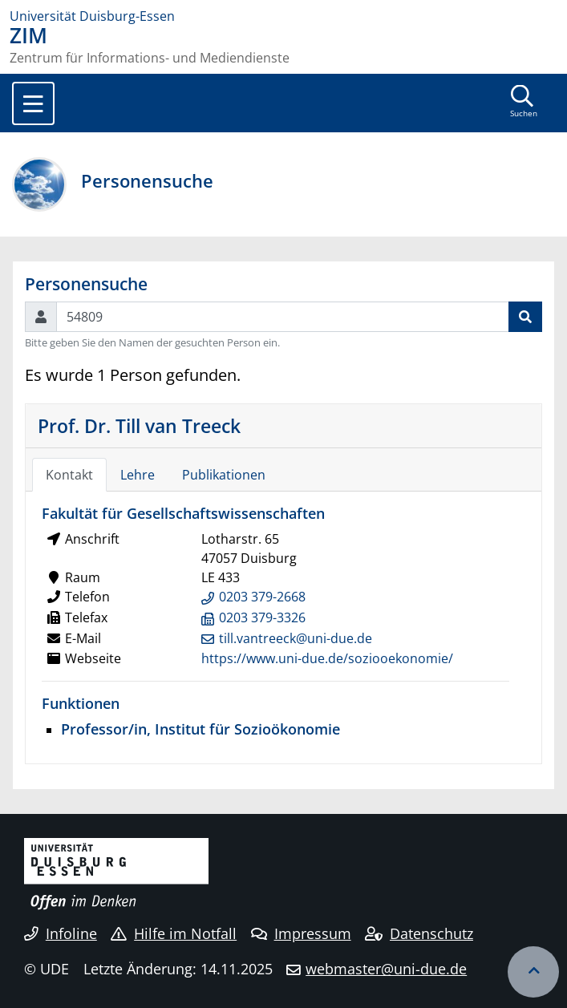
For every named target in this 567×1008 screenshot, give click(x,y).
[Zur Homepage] (283, 16)
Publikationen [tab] (223, 475)
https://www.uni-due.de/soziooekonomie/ (327, 658)
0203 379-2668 (262, 596)
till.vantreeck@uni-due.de (295, 638)
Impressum (301, 933)
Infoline (60, 933)
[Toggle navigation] (33, 103)
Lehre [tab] (137, 475)
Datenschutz (419, 933)
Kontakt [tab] (69, 475)
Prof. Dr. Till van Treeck (139, 426)
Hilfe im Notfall (174, 933)
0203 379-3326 (262, 617)
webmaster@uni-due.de (386, 968)
